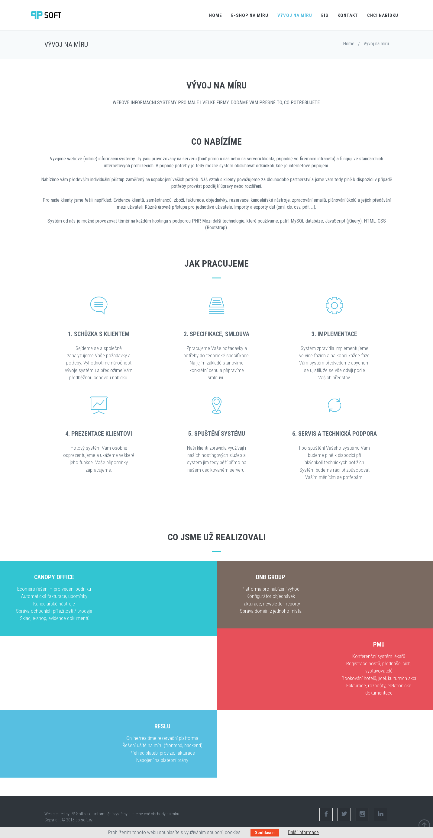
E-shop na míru (249, 15)
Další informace (303, 832)
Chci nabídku (382, 15)
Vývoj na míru (294, 15)
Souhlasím (265, 832)
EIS (324, 15)
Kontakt (348, 15)
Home (215, 15)
